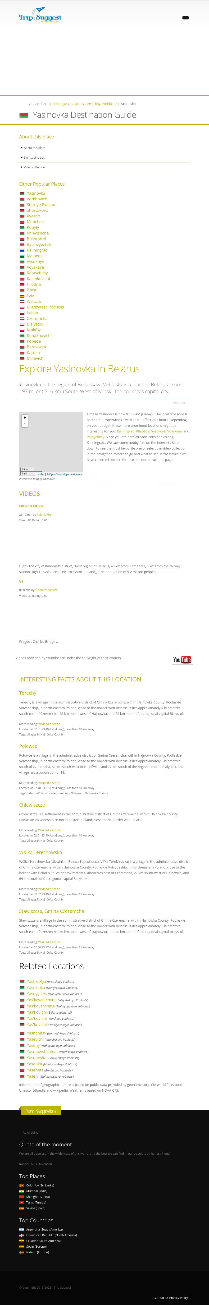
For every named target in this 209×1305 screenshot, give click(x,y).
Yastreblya (51, 981)
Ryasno (33, 216)
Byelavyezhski (39, 244)
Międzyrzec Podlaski (45, 307)
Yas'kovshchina (58, 1006)
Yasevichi (51, 1039)
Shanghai (34, 1197)
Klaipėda (35, 255)
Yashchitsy (53, 1033)
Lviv (30, 295)
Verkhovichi (37, 199)
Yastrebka (52, 987)
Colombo (36, 1185)
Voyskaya (35, 267)
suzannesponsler (46, 590)
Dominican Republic (48, 1235)
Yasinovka (36, 193)
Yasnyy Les (54, 993)
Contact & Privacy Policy (171, 1298)
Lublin (32, 312)
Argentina (41, 1229)
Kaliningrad (37, 250)
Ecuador (40, 1241)
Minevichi (35, 358)
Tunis (32, 1202)
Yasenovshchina (57, 1051)
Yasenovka (53, 1057)
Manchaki (36, 221)
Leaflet (41, 474)
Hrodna (34, 284)
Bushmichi (36, 238)
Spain (32, 1247)
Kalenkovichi (38, 278)
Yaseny (51, 1045)
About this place (35, 148)
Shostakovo (37, 210)
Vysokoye (35, 261)
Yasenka (52, 1063)
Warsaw (34, 301)
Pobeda (34, 341)
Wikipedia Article (49, 724)
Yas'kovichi (49, 1012)
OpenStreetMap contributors (65, 474)
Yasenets (50, 1070)
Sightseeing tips (35, 158)
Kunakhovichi (39, 335)
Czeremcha (37, 318)
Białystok (35, 324)
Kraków (34, 329)
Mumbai (33, 1191)
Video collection (35, 167)
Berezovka (36, 346)
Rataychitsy (37, 273)
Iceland (34, 1252)
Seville (32, 1208)
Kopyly (33, 227)
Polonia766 (44, 514)
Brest (31, 290)
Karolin (33, 352)
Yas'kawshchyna (57, 999)
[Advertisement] (104, 62)
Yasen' (50, 1076)
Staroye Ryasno (41, 204)
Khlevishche (38, 233)
